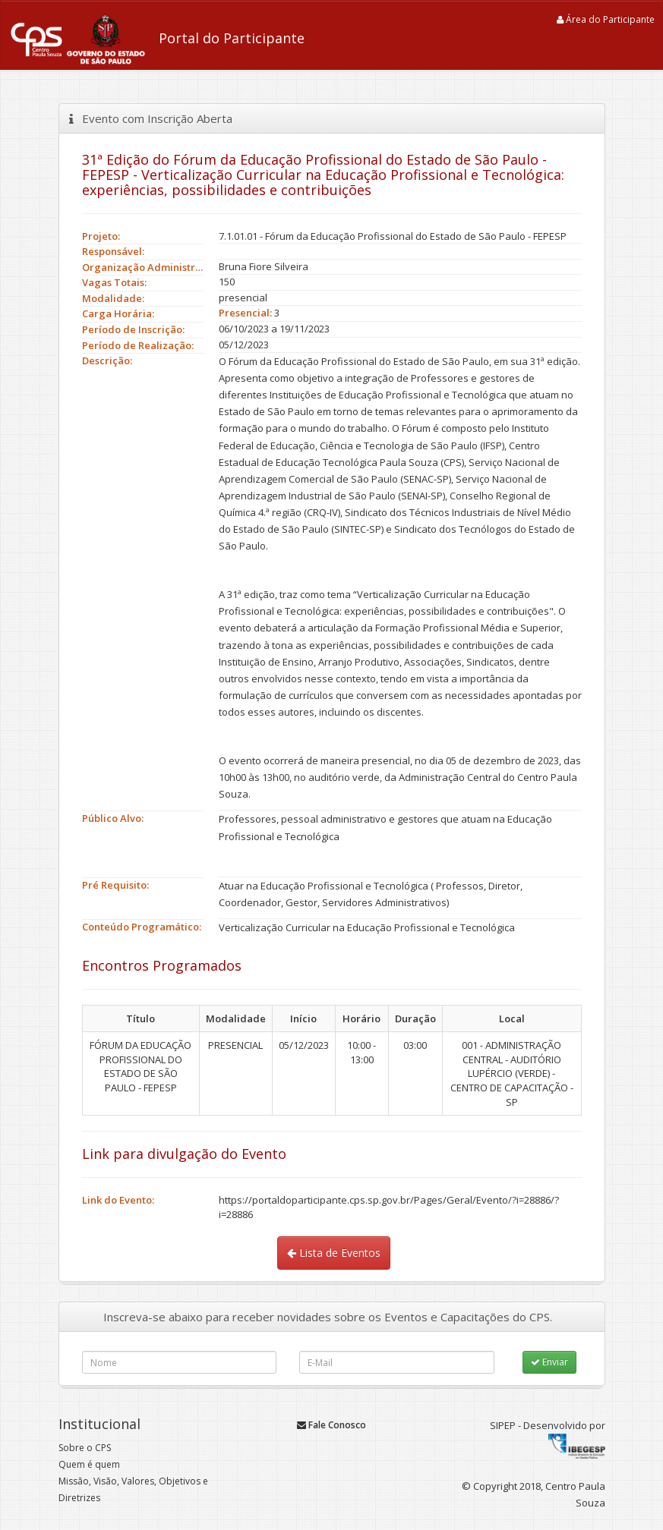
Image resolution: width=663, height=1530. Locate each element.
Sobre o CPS (84, 1447)
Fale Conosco (331, 1424)
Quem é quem (89, 1464)
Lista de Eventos (333, 1252)
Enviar (549, 1361)
